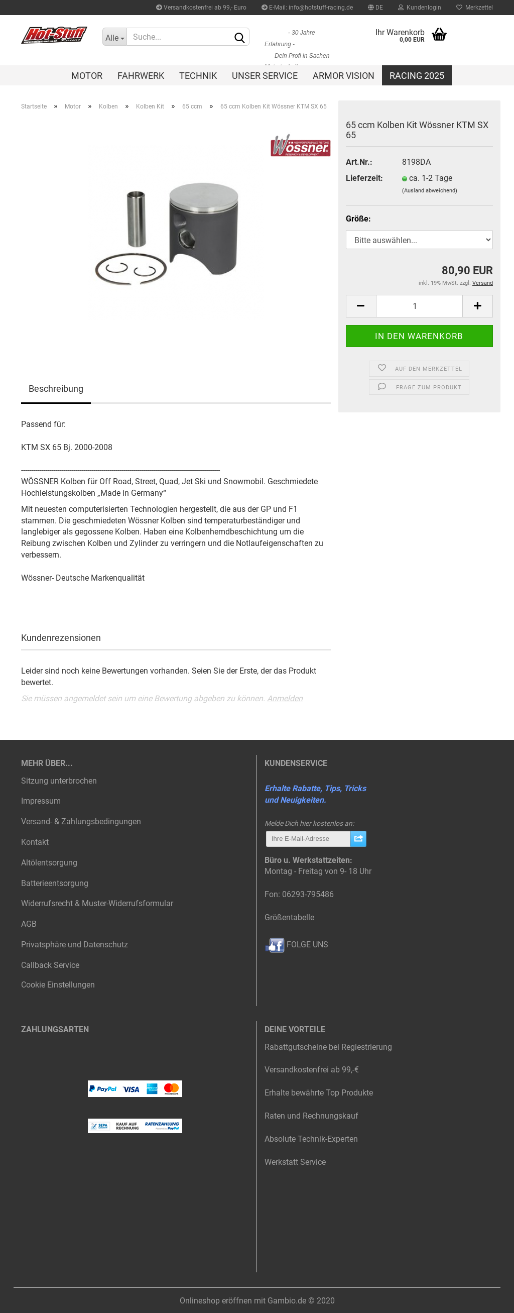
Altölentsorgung (49, 862)
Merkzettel (474, 7)
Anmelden (285, 698)
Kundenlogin (419, 7)
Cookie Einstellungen (58, 985)
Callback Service (50, 965)
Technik (198, 75)
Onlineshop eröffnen (216, 1300)
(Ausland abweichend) (429, 190)
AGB (29, 924)
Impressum (41, 801)
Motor (86, 75)
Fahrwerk (140, 75)
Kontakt (35, 842)
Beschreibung (56, 388)
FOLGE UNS (296, 944)
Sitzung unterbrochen (59, 781)
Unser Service (265, 75)
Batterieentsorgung (54, 883)
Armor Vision (343, 75)
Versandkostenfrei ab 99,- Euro (201, 7)
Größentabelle (289, 917)
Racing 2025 (417, 75)
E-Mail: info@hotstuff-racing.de (307, 7)
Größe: (358, 219)
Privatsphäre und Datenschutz (74, 944)
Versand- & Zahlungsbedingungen (81, 821)
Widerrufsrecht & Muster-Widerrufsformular (97, 903)
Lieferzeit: (364, 178)
